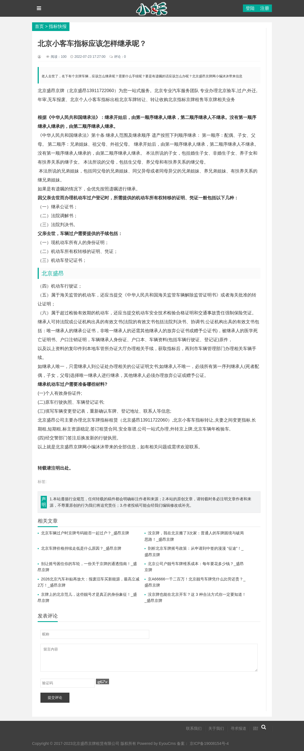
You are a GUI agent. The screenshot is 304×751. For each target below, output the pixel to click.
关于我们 (216, 728)
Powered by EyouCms (156, 743)
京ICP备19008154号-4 (209, 743)
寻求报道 (238, 728)
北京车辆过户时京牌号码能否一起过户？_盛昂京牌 (85, 533)
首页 (39, 26)
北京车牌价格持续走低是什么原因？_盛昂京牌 (81, 548)
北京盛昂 (53, 273)
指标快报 (58, 26)
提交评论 (55, 697)
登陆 (250, 8)
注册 (264, 8)
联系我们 (194, 728)
